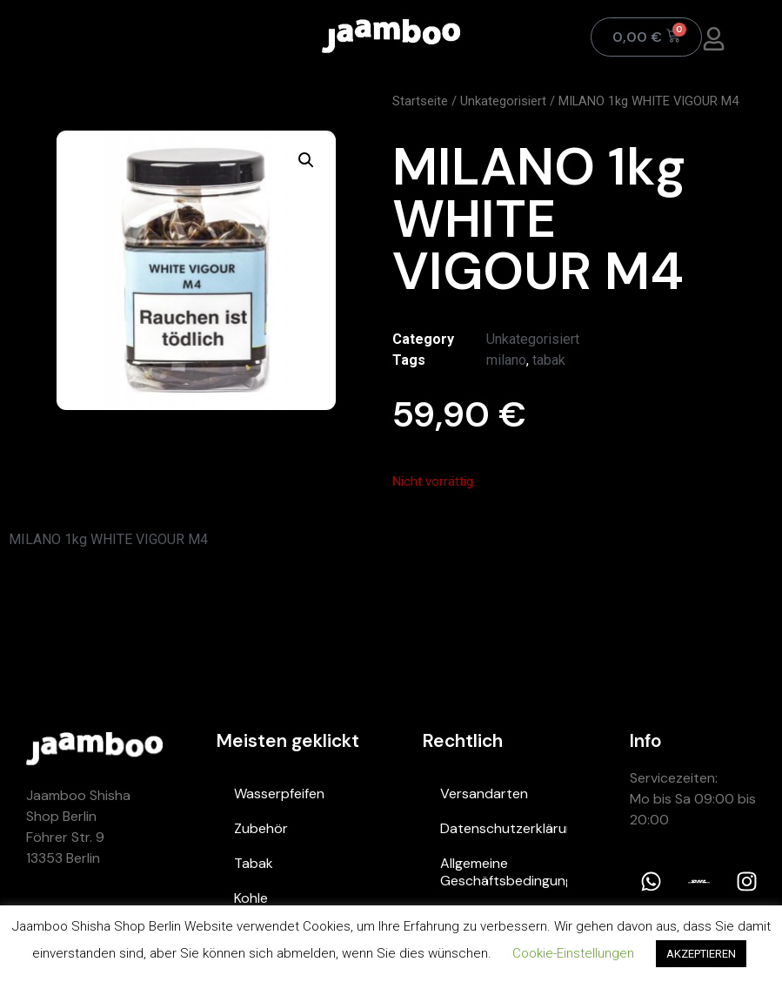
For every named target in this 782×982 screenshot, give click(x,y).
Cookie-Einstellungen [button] (573, 953)
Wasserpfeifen (279, 793)
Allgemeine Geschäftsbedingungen (503, 872)
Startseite (420, 101)
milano (506, 360)
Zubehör (261, 828)
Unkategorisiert (503, 101)
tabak (548, 360)
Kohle (251, 898)
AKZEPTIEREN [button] (701, 953)
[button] (306, 160)
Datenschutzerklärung (503, 828)
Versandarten (484, 793)
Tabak (253, 863)
